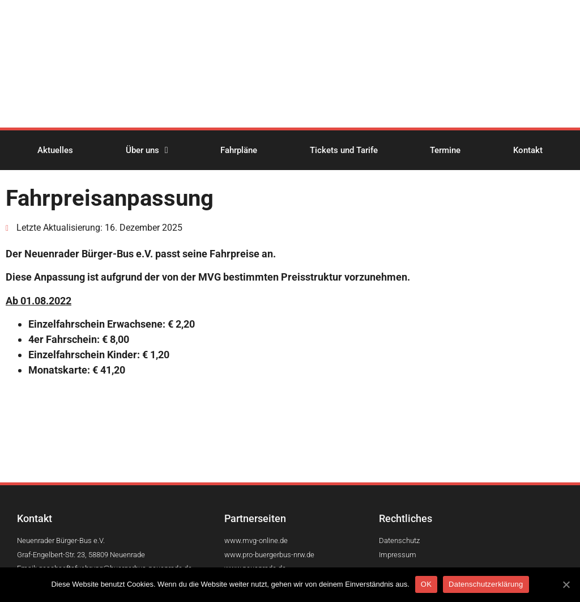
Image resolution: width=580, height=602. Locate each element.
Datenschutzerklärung (486, 584)
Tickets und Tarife (344, 150)
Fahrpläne (238, 150)
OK (426, 584)
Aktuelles (55, 150)
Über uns (147, 150)
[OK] (566, 584)
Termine (445, 150)
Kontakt (528, 150)
